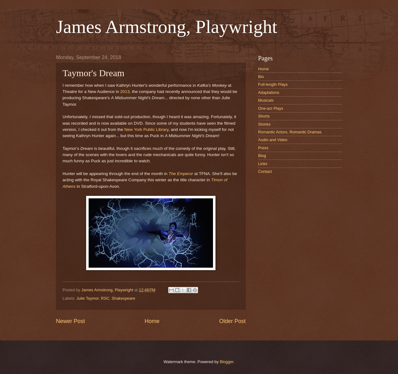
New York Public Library (146, 129)
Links (262, 163)
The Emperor (181, 173)
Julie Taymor (87, 298)
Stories (264, 124)
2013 (125, 91)
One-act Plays (270, 108)
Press (263, 147)
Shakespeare (123, 298)
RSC (105, 298)
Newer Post (70, 321)
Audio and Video (272, 139)
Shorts (264, 116)
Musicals (266, 100)
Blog (262, 155)
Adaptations (268, 92)
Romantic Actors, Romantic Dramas (290, 132)
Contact (265, 171)
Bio (261, 76)
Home (152, 321)
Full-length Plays (273, 84)
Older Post (232, 321)
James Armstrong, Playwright (166, 26)
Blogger (227, 361)
